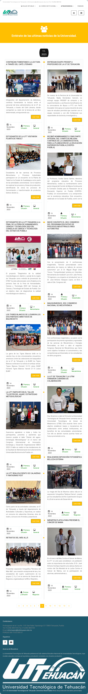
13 (64, 606)
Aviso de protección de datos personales (67, 690)
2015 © (5, 690)
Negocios (77, 515)
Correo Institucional (47, 6)
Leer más (77, 120)
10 (50, 606)
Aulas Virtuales (27, 6)
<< (19, 606)
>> (69, 606)
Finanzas (80, 6)
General (77, 131)
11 (55, 606)
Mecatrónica (76, 371)
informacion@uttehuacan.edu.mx (19, 630)
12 (59, 606)
